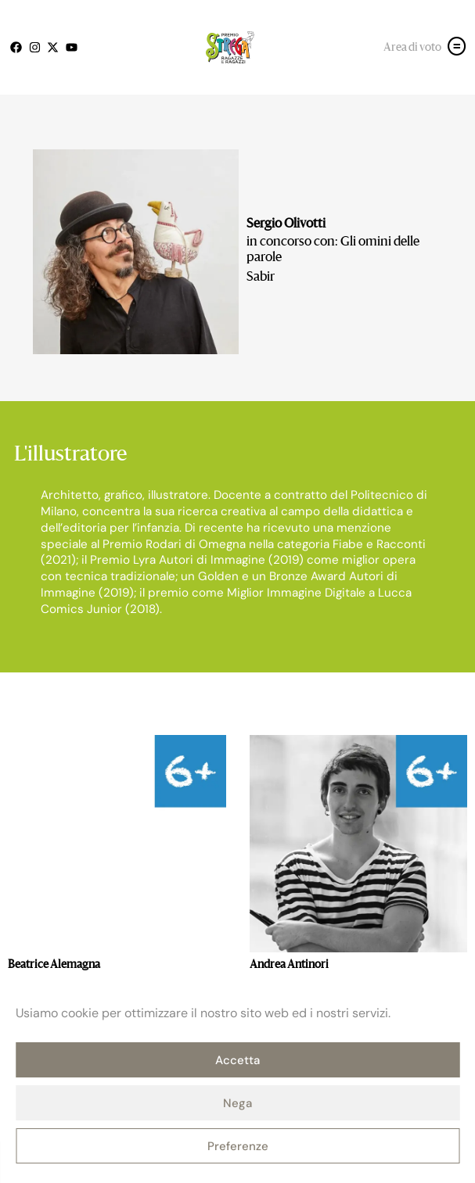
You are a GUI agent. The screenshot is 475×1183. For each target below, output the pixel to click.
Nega (237, 1103)
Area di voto (412, 47)
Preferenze (237, 1146)
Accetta (237, 1060)
